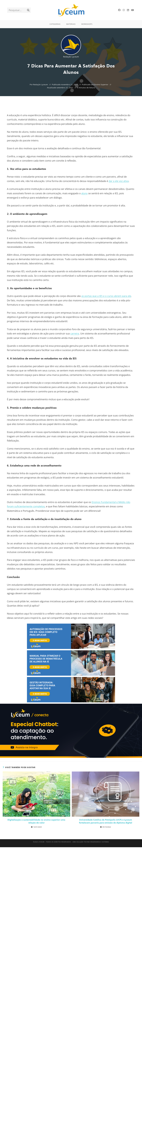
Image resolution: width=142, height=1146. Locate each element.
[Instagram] (124, 10)
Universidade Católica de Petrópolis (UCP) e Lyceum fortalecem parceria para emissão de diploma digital (105, 821)
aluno (84, 193)
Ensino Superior (101, 84)
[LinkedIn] (128, 10)
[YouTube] (132, 10)
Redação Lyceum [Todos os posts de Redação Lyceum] (71, 56)
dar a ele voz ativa (119, 181)
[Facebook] (119, 10)
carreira (74, 333)
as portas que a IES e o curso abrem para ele (106, 296)
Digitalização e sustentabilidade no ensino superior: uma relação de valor (36, 821)
